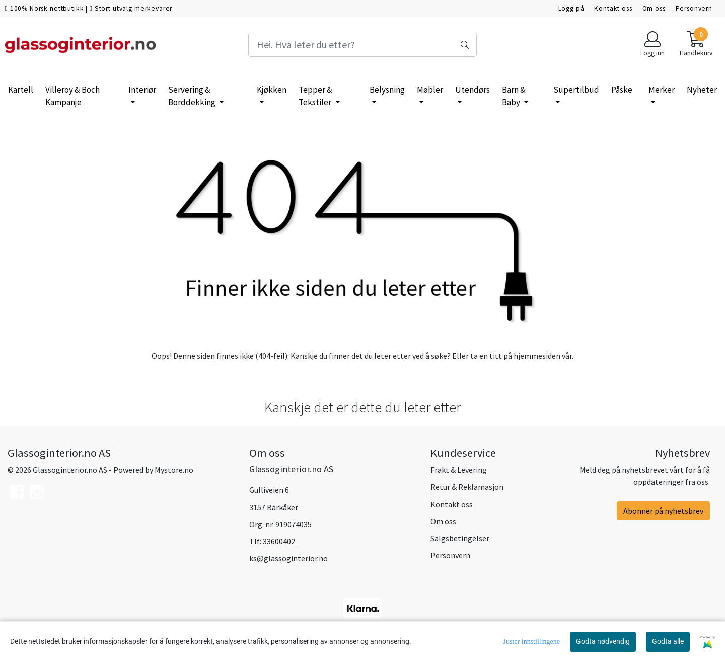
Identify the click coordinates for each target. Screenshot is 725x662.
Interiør (142, 89)
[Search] (362, 45)
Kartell (20, 89)
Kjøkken (271, 89)
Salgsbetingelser (459, 538)
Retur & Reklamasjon (466, 487)
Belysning (387, 89)
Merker (661, 89)
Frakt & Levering (458, 470)
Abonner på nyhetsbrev (663, 511)
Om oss (654, 8)
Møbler (430, 89)
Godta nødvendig (603, 641)
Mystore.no (174, 470)
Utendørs (472, 89)
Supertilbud (576, 89)
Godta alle (668, 641)
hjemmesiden (537, 356)
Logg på (571, 8)
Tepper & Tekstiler (316, 96)
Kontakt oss (613, 8)
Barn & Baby (514, 96)
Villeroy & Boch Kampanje (72, 96)
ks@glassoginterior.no (288, 558)
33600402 (279, 541)
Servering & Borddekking (192, 96)
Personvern (694, 8)
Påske (621, 89)
